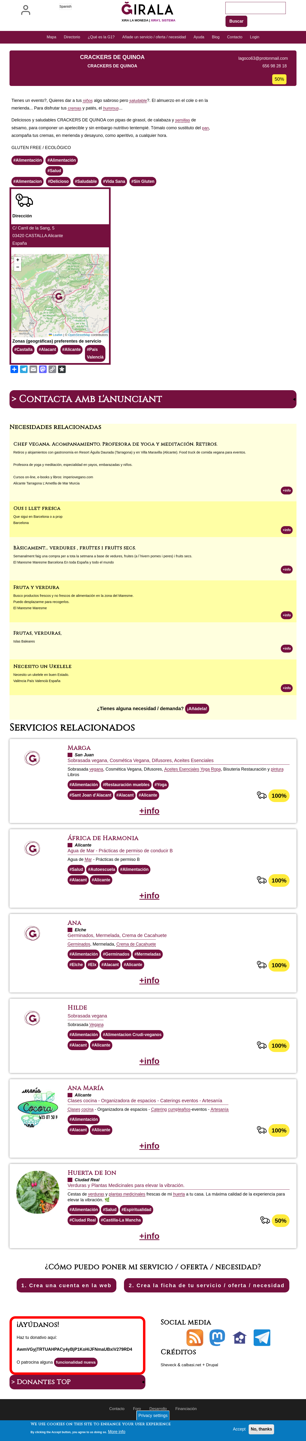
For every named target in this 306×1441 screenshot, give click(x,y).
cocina (88, 1115)
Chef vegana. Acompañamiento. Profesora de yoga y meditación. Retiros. (115, 445)
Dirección (22, 216)
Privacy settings (153, 1415)
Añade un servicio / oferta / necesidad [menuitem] (154, 37)
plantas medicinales (128, 1201)
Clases (74, 1115)
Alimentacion (29, 182)
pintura (279, 772)
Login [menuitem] (254, 37)
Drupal (214, 1383)
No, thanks (261, 1429)
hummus (112, 108)
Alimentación (29, 160)
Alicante (74, 350)
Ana (75, 927)
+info (286, 492)
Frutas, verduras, (37, 635)
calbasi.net (192, 1383)
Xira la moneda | (148, 20)
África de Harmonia (105, 842)
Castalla (25, 350)
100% (278, 799)
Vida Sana (118, 182)
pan (205, 128)
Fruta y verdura (36, 589)
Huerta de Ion (93, 1180)
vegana (96, 772)
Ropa (217, 772)
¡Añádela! (197, 711)
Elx (94, 969)
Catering (160, 1115)
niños (88, 100)
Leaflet (57, 336)
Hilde (78, 1013)
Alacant (49, 350)
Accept (238, 1429)
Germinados (79, 949)
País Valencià (97, 354)
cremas (75, 108)
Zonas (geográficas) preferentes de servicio (56, 341)
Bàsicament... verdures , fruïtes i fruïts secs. (74, 549)
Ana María (86, 1094)
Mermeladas (150, 959)
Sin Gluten (147, 182)
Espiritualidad (139, 1217)
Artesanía (221, 1115)
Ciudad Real (84, 1228)
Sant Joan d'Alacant (92, 798)
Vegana (96, 1030)
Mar (88, 863)
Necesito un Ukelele (42, 668)
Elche (77, 969)
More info (117, 1431)
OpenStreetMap (81, 336)
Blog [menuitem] (216, 37)
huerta (181, 1201)
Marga (80, 751)
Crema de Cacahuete (137, 949)
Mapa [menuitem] (51, 37)
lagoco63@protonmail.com (262, 58)
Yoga (206, 772)
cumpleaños (180, 1115)
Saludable (89, 182)
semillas (183, 120)
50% (280, 1228)
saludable (139, 100)
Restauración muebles (129, 787)
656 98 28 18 (274, 66)
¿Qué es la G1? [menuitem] (101, 37)
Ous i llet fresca (36, 510)
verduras (96, 1201)
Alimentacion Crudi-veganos (135, 1040)
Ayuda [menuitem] (198, 37)
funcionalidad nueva (76, 1381)
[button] (61, 296)
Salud (56, 171)
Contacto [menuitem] (234, 37)
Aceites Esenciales (182, 772)
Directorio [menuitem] (72, 37)
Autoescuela (103, 873)
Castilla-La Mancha (123, 1228)
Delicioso (60, 182)
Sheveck (169, 1383)
